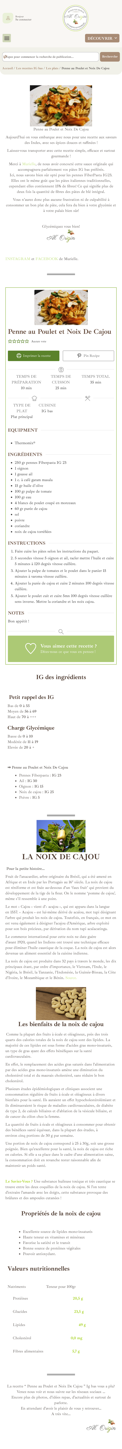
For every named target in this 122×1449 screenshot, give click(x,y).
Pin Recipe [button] (88, 356)
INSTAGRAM (17, 258)
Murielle (28, 164)
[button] (7, 38)
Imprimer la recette (34, 356)
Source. (71, 977)
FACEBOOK (46, 258)
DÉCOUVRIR (102, 38)
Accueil (7, 68)
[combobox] (50, 57)
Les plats (52, 68)
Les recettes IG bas (29, 68)
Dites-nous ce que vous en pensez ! (68, 651)
